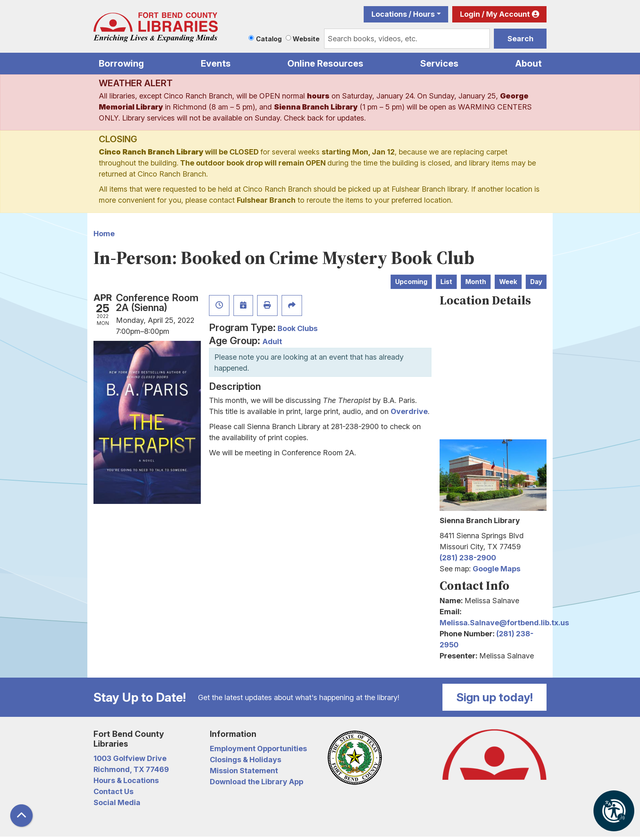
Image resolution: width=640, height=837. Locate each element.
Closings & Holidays (245, 759)
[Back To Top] (21, 815)
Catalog (269, 39)
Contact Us (113, 791)
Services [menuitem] (439, 63)
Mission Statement (244, 770)
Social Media (116, 802)
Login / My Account (495, 14)
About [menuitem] (528, 63)
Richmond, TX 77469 (131, 769)
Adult (272, 341)
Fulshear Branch (266, 200)
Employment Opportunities (258, 748)
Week (508, 282)
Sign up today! (494, 697)
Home (104, 233)
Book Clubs (298, 328)
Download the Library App (256, 781)
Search (520, 38)
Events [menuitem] (216, 63)
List (446, 282)
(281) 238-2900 (468, 557)
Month (475, 282)
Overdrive (409, 411)
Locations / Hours (403, 14)
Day (536, 282)
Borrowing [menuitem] (121, 63)
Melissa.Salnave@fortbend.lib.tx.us (504, 622)
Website (306, 39)
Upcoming (411, 282)
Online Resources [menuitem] (325, 63)
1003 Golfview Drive (130, 758)
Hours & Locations (126, 780)
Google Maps (496, 568)
